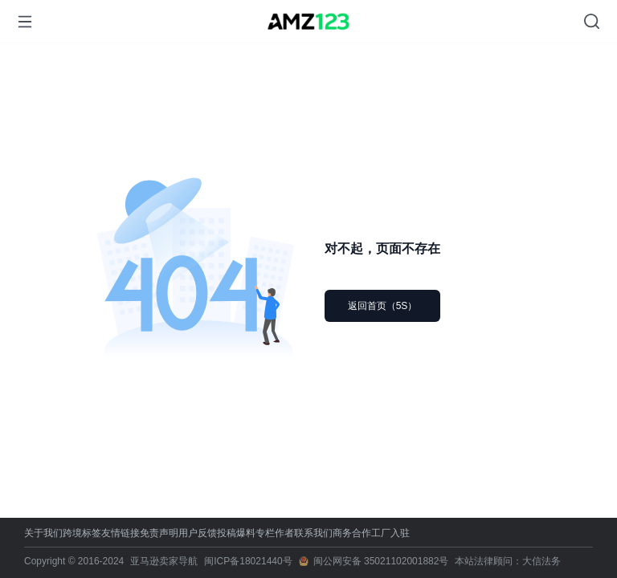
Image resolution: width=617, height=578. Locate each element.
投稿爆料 (236, 533)
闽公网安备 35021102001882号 (381, 561)
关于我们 (43, 533)
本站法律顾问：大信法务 (508, 561)
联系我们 (313, 533)
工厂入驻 (390, 533)
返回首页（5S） (383, 305)
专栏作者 (274, 533)
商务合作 (352, 533)
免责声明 (159, 533)
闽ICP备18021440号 (248, 561)
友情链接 (120, 533)
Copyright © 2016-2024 (74, 561)
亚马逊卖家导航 (164, 561)
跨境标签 (82, 533)
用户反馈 (197, 533)
